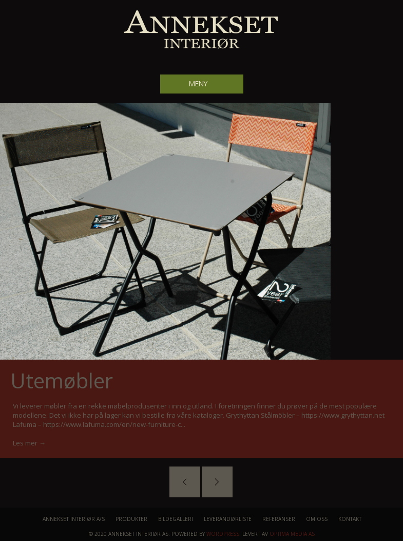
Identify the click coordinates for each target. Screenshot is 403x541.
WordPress (222, 533)
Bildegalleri (175, 519)
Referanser (278, 519)
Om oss (317, 519)
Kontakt (349, 519)
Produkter (131, 519)
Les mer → (29, 442)
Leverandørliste (228, 519)
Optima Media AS (292, 533)
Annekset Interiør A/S (74, 519)
